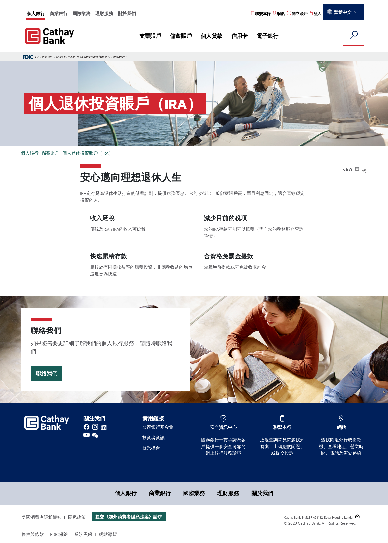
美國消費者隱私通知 (42, 517)
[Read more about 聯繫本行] (261, 13)
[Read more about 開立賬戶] (297, 13)
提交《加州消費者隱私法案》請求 (128, 516)
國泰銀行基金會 (157, 427)
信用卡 (239, 36)
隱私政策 (77, 517)
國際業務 (81, 13)
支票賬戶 (150, 36)
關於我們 (127, 13)
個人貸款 (211, 36)
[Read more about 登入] (315, 13)
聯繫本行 (282, 427)
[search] (353, 35)
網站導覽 (108, 534)
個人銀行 (36, 13)
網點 (341, 427)
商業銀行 (59, 13)
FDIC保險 (59, 534)
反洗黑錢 (83, 534)
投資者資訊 (153, 437)
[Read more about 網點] (279, 13)
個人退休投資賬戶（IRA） (87, 153)
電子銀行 (267, 36)
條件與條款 (33, 534)
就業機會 (151, 447)
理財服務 (104, 13)
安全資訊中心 (223, 427)
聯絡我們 (46, 373)
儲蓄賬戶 (181, 36)
